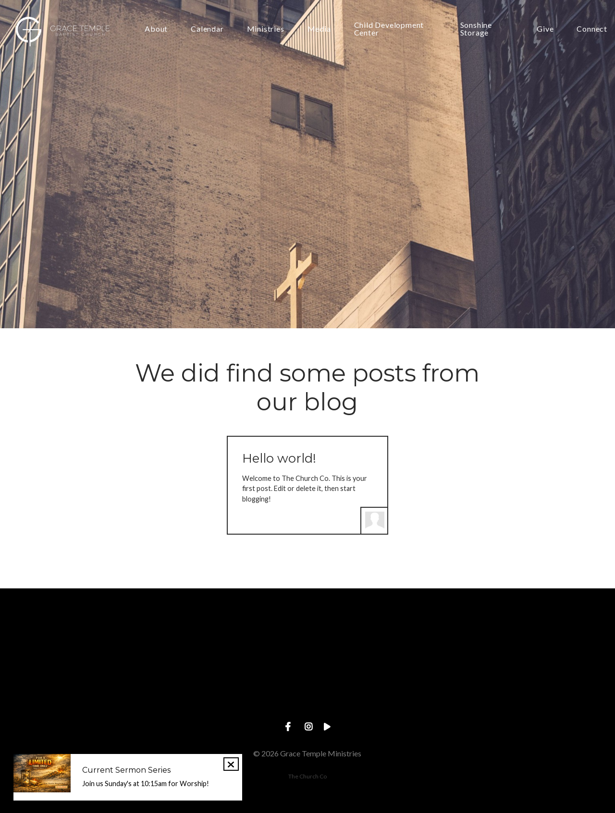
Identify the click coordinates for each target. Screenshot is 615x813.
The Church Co (307, 776)
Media (319, 29)
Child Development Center (389, 29)
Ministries (265, 29)
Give (545, 29)
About (156, 29)
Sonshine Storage (476, 29)
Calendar (207, 29)
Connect (592, 29)
